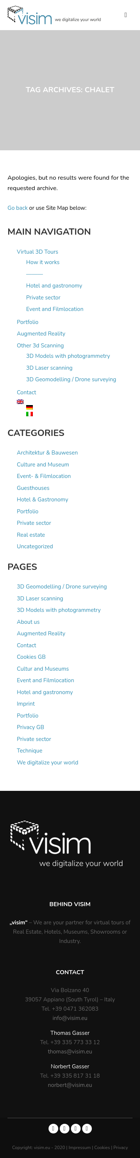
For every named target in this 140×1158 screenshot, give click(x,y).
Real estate (31, 535)
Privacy (120, 1148)
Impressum (80, 1148)
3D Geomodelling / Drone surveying (71, 379)
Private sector (43, 297)
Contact (26, 392)
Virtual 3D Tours (37, 252)
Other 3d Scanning (40, 345)
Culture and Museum (43, 464)
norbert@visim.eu (70, 1085)
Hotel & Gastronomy (42, 499)
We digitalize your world (47, 762)
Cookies (102, 1148)
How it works (43, 262)
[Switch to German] (79, 407)
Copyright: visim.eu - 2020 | (40, 1148)
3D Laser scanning (49, 368)
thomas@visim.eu (70, 1051)
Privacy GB (30, 727)
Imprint (26, 704)
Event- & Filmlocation (44, 476)
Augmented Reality (41, 333)
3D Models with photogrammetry (68, 356)
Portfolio (27, 322)
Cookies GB (31, 657)
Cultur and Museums (43, 669)
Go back (17, 208)
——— (34, 274)
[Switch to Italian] (79, 414)
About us (28, 622)
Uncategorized (35, 546)
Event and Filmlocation (54, 309)
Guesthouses (33, 488)
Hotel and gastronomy (54, 285)
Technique (29, 750)
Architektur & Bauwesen (47, 452)
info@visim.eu (70, 1018)
